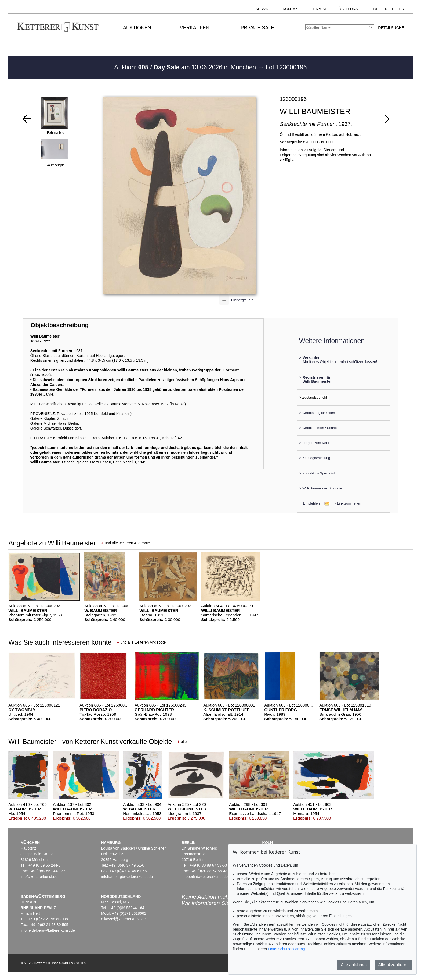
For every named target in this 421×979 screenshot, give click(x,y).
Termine (319, 9)
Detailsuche (391, 28)
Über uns (348, 9)
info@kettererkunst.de (39, 876)
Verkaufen (194, 27)
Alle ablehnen (354, 965)
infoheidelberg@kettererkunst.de (48, 930)
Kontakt (291, 9)
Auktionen (137, 27)
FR (401, 9)
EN (385, 9)
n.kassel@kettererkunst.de (123, 919)
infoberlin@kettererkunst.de (205, 876)
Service (264, 9)
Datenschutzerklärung (286, 949)
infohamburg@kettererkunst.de (127, 876)
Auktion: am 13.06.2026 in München (186, 67)
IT (393, 9)
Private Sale (257, 27)
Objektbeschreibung (60, 325)
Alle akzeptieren (393, 965)
